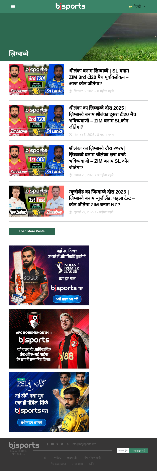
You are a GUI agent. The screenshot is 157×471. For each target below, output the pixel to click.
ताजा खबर (77, 463)
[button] (13, 6)
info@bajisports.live (81, 444)
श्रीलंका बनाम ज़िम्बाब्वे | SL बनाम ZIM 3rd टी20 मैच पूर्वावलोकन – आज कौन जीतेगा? (99, 77)
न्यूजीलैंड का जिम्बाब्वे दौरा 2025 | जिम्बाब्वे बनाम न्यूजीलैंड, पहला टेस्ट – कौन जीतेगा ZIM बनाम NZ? (102, 198)
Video (57, 457)
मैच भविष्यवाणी (92, 457)
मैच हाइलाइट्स (58, 463)
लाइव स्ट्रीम (72, 457)
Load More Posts (32, 231)
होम (46, 457)
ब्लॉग (91, 463)
